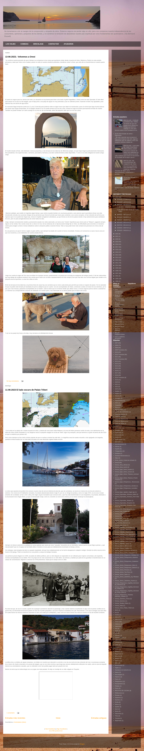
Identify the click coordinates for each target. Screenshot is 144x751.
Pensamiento (119, 683)
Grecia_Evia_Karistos (121, 516)
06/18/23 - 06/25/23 (123, 202)
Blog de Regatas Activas (120, 333)
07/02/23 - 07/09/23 (123, 199)
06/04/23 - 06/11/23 (123, 214)
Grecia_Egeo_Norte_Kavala (123, 469)
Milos (116, 663)
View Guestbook (50, 729)
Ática (116, 407)
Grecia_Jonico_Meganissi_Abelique (125, 555)
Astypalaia (118, 405)
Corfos (117, 437)
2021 (117, 236)
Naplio (117, 667)
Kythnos (117, 635)
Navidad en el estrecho (122, 670)
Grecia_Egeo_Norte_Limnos (123, 472)
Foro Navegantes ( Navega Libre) (119, 291)
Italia (116, 617)
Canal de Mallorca (120, 419)
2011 (117, 263)
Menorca (117, 656)
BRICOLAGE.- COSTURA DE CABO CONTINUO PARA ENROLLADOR (131, 147)
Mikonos (117, 660)
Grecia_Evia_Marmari (121, 523)
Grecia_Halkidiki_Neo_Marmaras (125, 534)
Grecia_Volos (119, 605)
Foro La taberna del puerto (120, 337)
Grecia (117, 462)
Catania (117, 426)
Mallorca (117, 651)
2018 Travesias (119, 377)
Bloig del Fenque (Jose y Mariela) (119, 304)
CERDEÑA (118, 428)
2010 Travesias (119, 354)
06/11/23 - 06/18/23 (123, 204)
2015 (117, 252)
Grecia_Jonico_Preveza (122, 570)
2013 (117, 257)
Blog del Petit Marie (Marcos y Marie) (120, 310)
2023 (117, 197)
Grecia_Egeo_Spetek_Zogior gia (125, 492)
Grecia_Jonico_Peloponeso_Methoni (126, 567)
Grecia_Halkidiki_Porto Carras (124, 536)
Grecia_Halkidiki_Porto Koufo (124, 539)
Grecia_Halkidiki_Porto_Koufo (124, 541)
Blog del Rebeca (117, 329)
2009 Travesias (119, 350)
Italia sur (117, 619)
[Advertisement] (126, 82)
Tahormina (118, 713)
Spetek (117, 706)
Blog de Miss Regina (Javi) (119, 315)
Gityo (116, 458)
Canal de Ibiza (119, 416)
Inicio (58, 718)
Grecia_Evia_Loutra (121, 520)
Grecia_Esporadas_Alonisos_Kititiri (125, 494)
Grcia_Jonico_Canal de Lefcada (124, 460)
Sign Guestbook (62, 729)
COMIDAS (24, 44)
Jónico (117, 621)
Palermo (117, 677)
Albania (117, 396)
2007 (117, 273)
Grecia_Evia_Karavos (121, 514)
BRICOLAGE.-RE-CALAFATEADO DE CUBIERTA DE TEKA (129, 162)
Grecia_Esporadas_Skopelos (123, 503)
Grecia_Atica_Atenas (121, 465)
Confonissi (118, 432)
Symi (116, 709)
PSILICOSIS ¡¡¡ (119, 322)
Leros (116, 644)
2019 (117, 241)
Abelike (117, 391)
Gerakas (117, 453)
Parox (116, 679)
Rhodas (117, 695)
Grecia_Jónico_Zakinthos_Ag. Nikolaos (127, 576)
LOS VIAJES (10, 44)
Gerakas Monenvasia (121, 455)
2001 (117, 276)
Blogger (82, 744)
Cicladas (117, 430)
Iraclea (117, 614)
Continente (118, 435)
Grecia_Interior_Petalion (122, 548)
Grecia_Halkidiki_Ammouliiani (124, 527)
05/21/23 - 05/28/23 (123, 220)
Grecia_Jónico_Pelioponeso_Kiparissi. (126, 557)
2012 (117, 260)
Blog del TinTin (119, 324)
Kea (116, 628)
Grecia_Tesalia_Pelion (121, 603)
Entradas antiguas (98, 718)
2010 (117, 265)
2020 (117, 239)
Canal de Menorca (120, 421)
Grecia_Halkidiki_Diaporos (123, 532)
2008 (117, 270)
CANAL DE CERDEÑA (122, 412)
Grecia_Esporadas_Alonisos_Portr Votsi (127, 496)
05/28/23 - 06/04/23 (123, 217)
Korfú (116, 631)
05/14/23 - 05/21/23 (123, 222)
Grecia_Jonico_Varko (121, 574)
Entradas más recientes (15, 718)
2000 (117, 278)
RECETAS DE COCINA (122, 690)
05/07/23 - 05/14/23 (123, 225)
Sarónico (117, 700)
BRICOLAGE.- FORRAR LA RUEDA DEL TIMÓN (130, 121)
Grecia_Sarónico (120, 601)
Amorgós (117, 398)
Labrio (117, 640)
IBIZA (116, 610)
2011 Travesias (119, 359)
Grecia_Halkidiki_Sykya (122, 543)
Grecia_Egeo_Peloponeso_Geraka (125, 486)
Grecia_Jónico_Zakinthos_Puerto (125, 580)
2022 (117, 234)
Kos (116, 633)
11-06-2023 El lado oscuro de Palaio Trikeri (26, 390)
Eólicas (117, 446)
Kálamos (117, 624)
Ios (116, 612)
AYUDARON (68, 44)
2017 (117, 247)
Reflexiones (118, 693)
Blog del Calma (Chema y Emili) (119, 299)
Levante (117, 647)
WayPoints (118, 720)
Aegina (117, 393)
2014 (117, 255)
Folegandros (118, 451)
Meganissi (118, 654)
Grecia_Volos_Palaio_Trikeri (123, 608)
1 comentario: (11, 713)
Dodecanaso (119, 439)
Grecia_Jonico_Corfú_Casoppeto (125, 553)
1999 (117, 281)
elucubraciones (119, 444)
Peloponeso (118, 681)
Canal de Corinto (120, 414)
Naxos (117, 672)
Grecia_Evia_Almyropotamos (123, 509)
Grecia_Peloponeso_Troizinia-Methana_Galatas (124, 595)
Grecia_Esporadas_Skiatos (123, 500)
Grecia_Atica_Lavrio (121, 467)
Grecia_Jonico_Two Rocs (122, 572)
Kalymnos (118, 626)
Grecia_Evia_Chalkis (121, 511)
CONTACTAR (53, 44)
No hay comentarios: (13, 381)
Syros (116, 711)
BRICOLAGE (38, 44)
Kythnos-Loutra (119, 637)
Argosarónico (119, 400)
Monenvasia (118, 665)
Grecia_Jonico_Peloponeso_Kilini (125, 565)
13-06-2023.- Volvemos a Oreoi (20, 57)
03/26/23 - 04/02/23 (123, 230)
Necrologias (118, 674)
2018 (117, 244)
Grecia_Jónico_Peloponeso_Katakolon (126, 561)
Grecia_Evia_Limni (120, 518)
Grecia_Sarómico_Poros (122, 598)
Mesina (117, 658)
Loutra (117, 649)
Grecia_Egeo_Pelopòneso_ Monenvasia (127, 482)
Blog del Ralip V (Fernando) (120, 318)
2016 (117, 249)
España (117, 449)
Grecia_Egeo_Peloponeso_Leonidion (126, 488)
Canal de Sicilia (119, 423)
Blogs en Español (117, 296)
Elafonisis (118, 442)
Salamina (118, 697)
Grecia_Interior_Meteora (122, 546)
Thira (116, 716)
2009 (117, 268)
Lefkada (117, 642)
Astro (116, 403)
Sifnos (117, 704)
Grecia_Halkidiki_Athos (122, 530)
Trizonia (117, 718)
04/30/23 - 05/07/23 (123, 228)
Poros (116, 688)
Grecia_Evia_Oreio (120, 525)
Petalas (117, 686)
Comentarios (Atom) (20, 722)
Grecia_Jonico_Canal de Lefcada (125, 550)
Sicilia (116, 702)
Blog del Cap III (119, 326)
